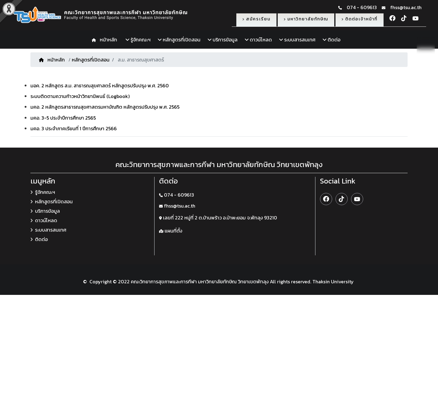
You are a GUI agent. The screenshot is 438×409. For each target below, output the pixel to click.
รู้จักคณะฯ (138, 39)
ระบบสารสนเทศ (297, 39)
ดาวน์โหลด (258, 39)
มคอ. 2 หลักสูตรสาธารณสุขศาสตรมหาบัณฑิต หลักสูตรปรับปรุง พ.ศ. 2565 (104, 106)
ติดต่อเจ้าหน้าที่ (359, 19)
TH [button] (425, 45)
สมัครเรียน (256, 19)
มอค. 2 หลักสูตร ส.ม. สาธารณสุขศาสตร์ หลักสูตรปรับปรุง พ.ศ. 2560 (99, 85)
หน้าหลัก (107, 39)
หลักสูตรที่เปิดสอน (179, 39)
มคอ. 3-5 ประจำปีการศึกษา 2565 (63, 117)
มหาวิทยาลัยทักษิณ (306, 19)
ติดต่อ (331, 39)
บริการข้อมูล (223, 39)
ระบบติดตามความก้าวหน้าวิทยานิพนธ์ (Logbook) (80, 96)
